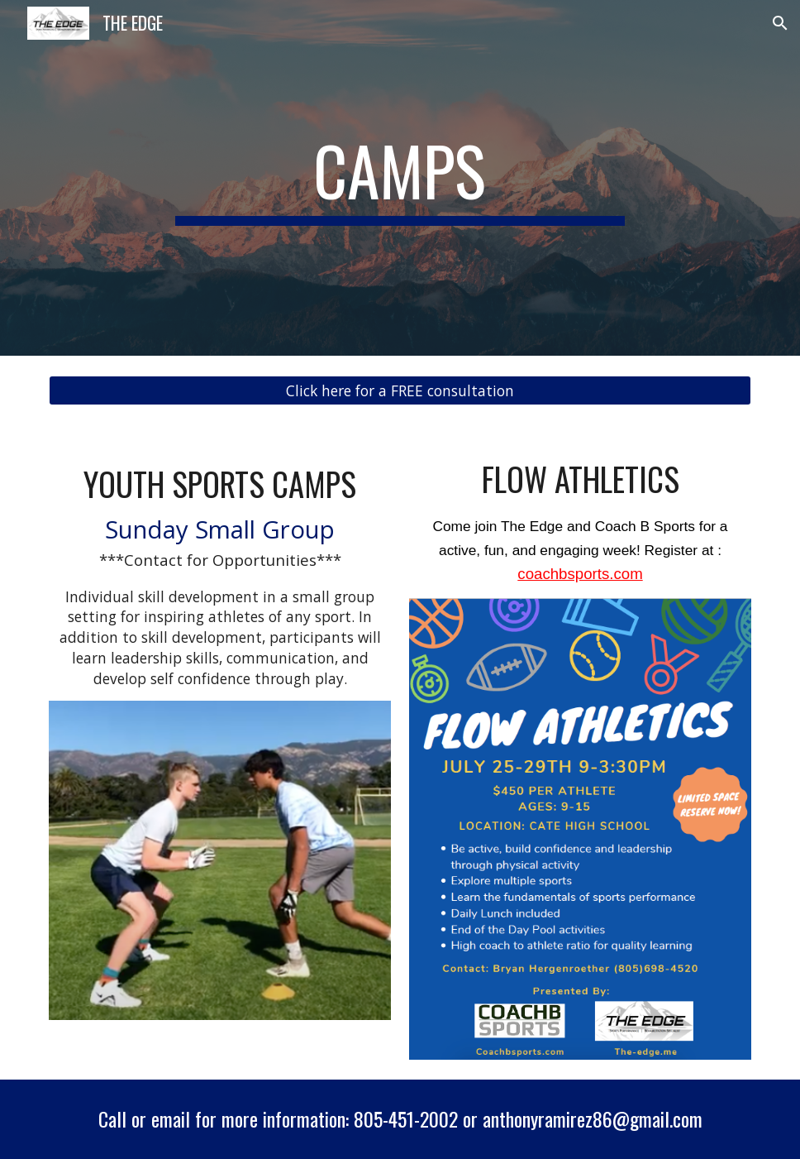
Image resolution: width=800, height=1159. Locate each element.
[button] (780, 23)
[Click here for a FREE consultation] (400, 390)
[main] (400, 177)
